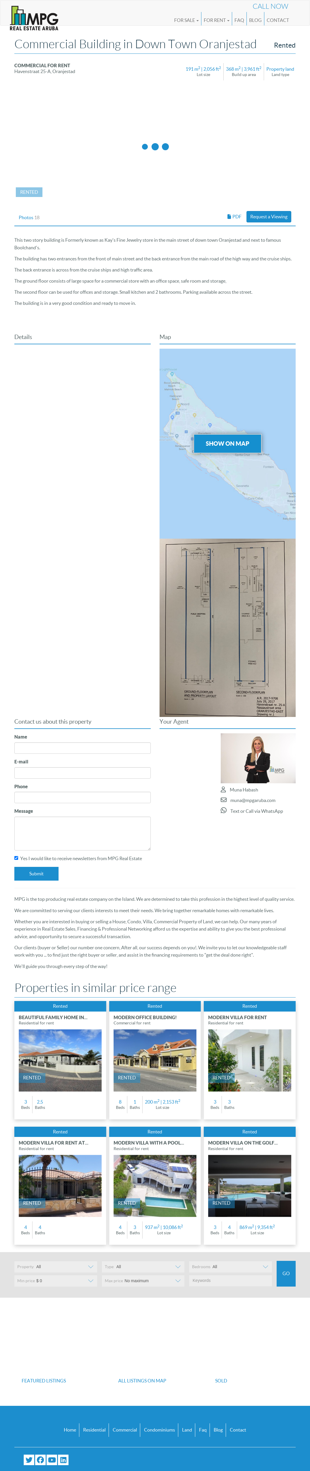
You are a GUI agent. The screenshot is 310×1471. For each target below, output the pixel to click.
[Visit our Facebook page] (40, 1460)
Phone (21, 786)
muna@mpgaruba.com (248, 800)
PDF (234, 216)
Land (187, 1429)
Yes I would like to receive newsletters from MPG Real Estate (78, 858)
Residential (94, 1429)
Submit (36, 873)
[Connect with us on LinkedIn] (63, 1460)
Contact (278, 20)
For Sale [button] (186, 20)
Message (23, 811)
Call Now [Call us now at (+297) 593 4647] (270, 6)
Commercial (125, 1429)
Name (20, 736)
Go (286, 1273)
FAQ (239, 20)
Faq (203, 1429)
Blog (255, 20)
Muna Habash (239, 789)
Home (70, 1429)
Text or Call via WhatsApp (252, 810)
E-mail (21, 761)
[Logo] (34, 15)
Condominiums (159, 1429)
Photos (29, 217)
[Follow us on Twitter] (29, 1460)
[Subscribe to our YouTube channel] (52, 1460)
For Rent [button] (216, 20)
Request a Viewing (268, 216)
